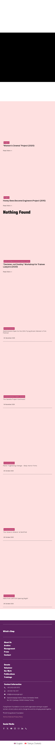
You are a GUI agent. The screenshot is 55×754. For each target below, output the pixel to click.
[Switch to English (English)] (18, 743)
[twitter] (7, 728)
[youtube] (11, 728)
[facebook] (4, 728)
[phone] (26, 728)
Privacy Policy (18, 717)
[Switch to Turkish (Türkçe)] (33, 743)
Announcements (20, 261)
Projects (6, 142)
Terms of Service (8, 717)
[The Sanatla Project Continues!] (27, 347)
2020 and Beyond (9, 261)
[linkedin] (22, 728)
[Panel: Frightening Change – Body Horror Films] (27, 413)
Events (28, 261)
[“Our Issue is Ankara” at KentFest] (27, 480)
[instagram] (15, 728)
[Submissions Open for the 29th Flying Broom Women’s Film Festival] (27, 279)
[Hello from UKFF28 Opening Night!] (27, 546)
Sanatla (22, 396)
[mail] (18, 728)
